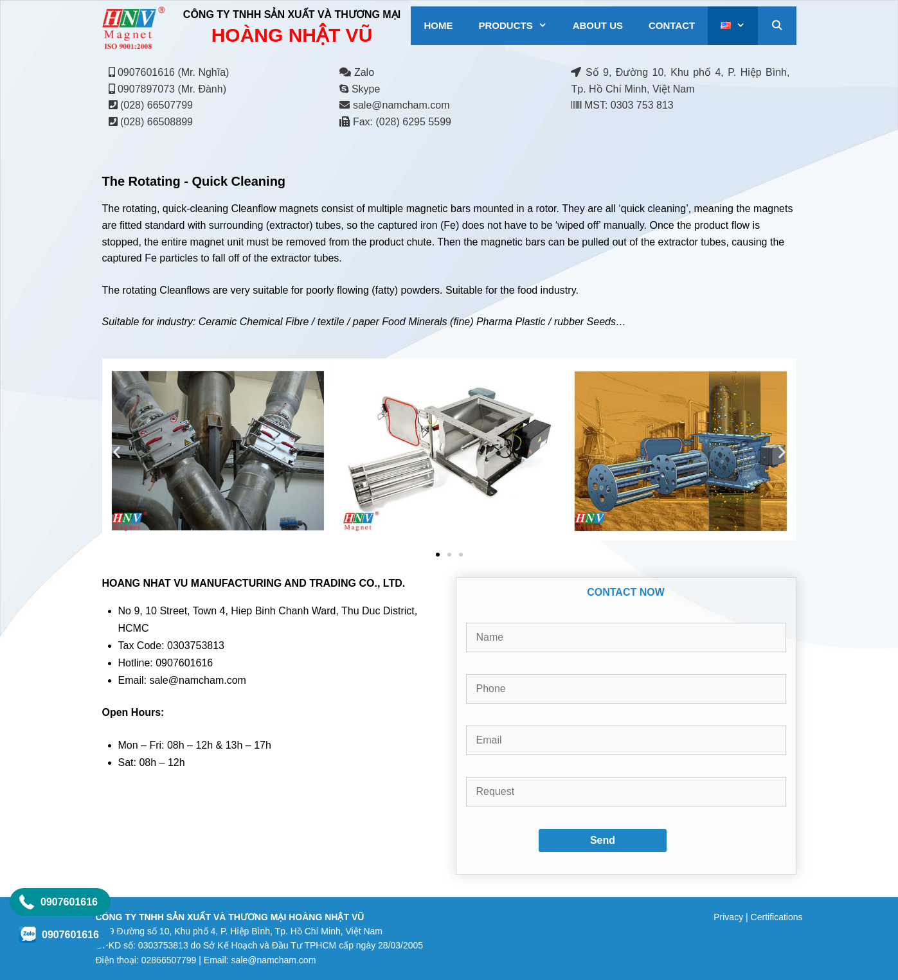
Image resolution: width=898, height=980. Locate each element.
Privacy (728, 917)
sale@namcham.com (401, 105)
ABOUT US (598, 25)
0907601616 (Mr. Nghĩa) (173, 72)
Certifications (777, 917)
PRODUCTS (518, 25)
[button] (117, 452)
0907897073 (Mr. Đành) (172, 89)
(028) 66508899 (156, 121)
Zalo (356, 72)
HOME (438, 25)
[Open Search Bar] (777, 25)
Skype (359, 89)
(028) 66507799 (156, 105)
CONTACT (672, 25)
